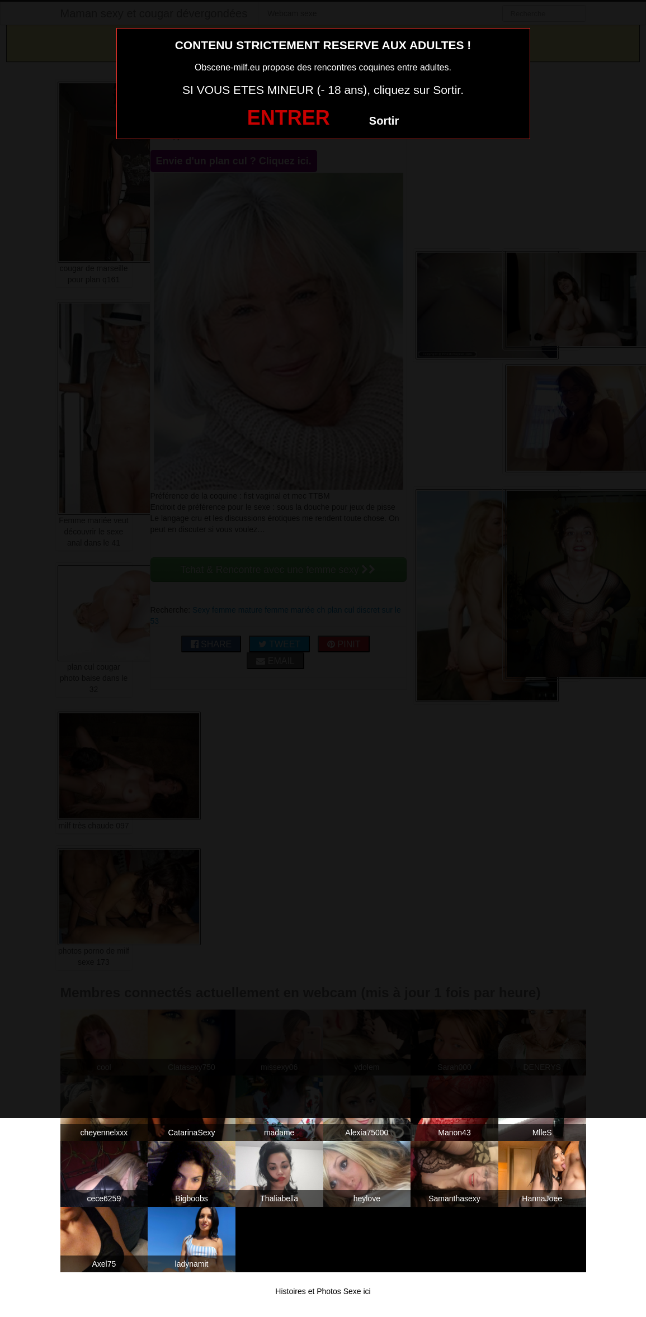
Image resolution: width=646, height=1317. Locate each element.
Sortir (384, 121)
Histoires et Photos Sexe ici (322, 1291)
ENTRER (288, 117)
